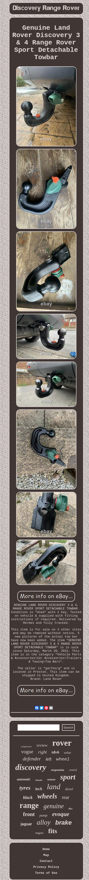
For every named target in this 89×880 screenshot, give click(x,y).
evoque (60, 814)
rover (61, 743)
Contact (46, 861)
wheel (63, 759)
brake (63, 822)
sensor (51, 779)
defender (32, 759)
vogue (27, 751)
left (48, 759)
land (54, 786)
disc (71, 808)
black (28, 797)
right (42, 751)
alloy (44, 822)
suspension (57, 770)
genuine (53, 806)
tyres (25, 788)
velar (67, 752)
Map (46, 855)
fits (52, 831)
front (29, 814)
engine (39, 833)
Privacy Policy (46, 867)
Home (46, 849)
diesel (69, 789)
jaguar (26, 824)
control (73, 770)
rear (65, 797)
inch (38, 789)
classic (38, 779)
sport (67, 777)
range (29, 805)
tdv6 (55, 752)
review (42, 745)
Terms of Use (46, 873)
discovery (30, 767)
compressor (26, 746)
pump (43, 815)
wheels (47, 796)
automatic (24, 779)
